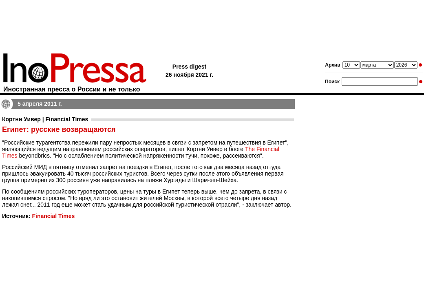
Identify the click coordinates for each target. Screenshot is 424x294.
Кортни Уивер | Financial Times (45, 119)
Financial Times (53, 216)
